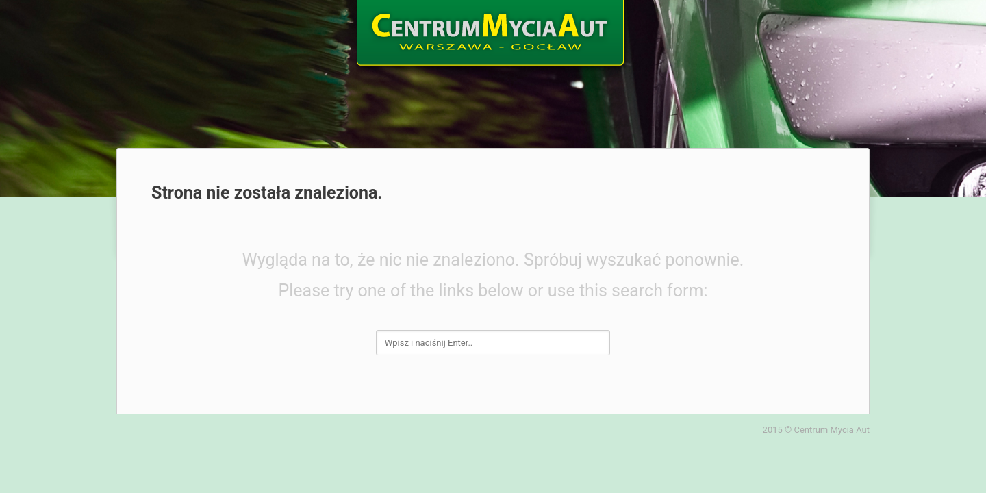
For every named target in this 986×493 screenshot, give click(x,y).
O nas (215, 28)
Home (140, 28)
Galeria (756, 28)
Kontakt (840, 28)
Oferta (292, 28)
